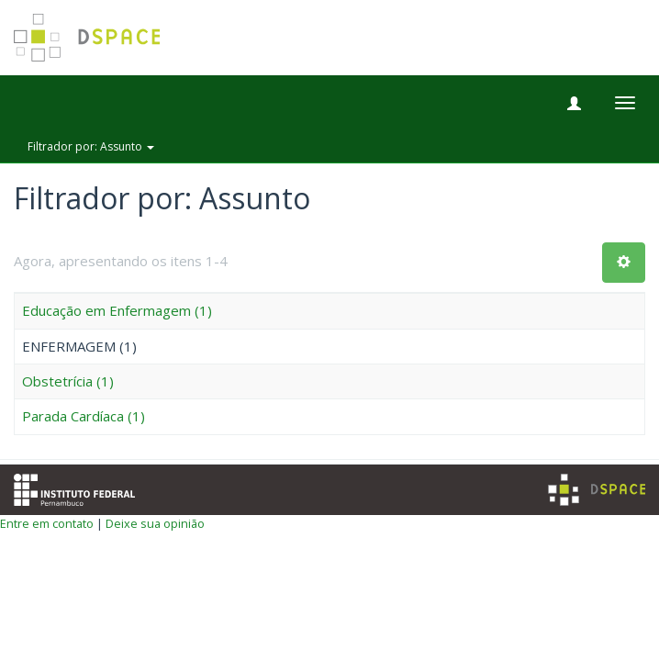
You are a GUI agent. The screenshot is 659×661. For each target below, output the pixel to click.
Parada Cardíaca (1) (83, 416)
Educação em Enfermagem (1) (117, 310)
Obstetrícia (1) (68, 381)
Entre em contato (47, 523)
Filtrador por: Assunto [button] (91, 146)
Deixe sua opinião (155, 523)
